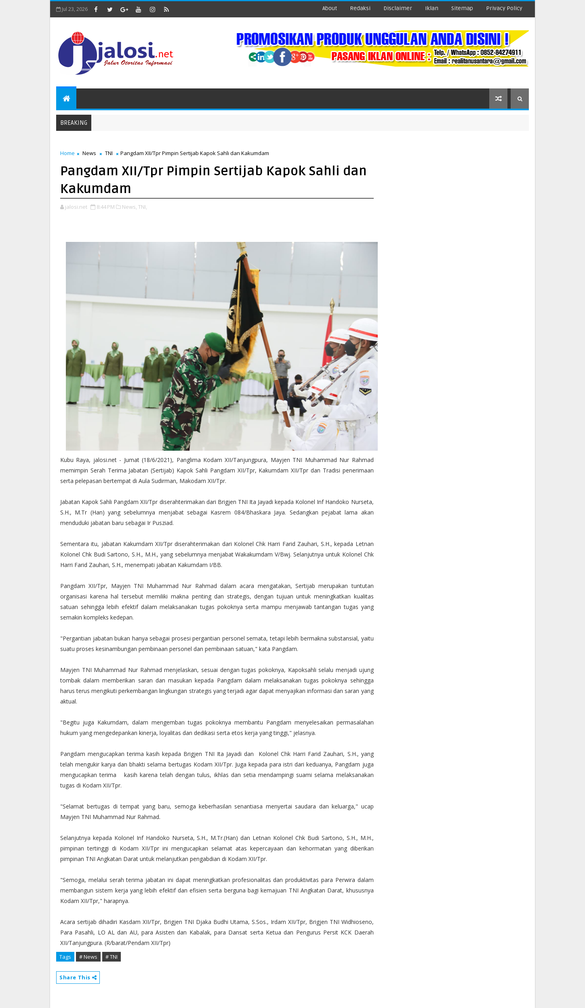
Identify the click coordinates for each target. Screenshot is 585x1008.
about (329, 8)
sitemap (462, 8)
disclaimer (397, 8)
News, (129, 206)
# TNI (111, 956)
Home (67, 153)
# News (88, 956)
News (89, 153)
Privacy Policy (504, 8)
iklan (431, 8)
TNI (109, 153)
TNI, (142, 206)
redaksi (360, 8)
